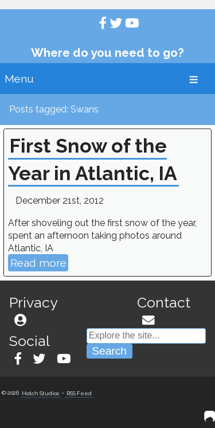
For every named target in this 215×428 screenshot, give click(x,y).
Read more (38, 262)
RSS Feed (79, 393)
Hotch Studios (40, 393)
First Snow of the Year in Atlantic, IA (92, 160)
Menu (19, 78)
